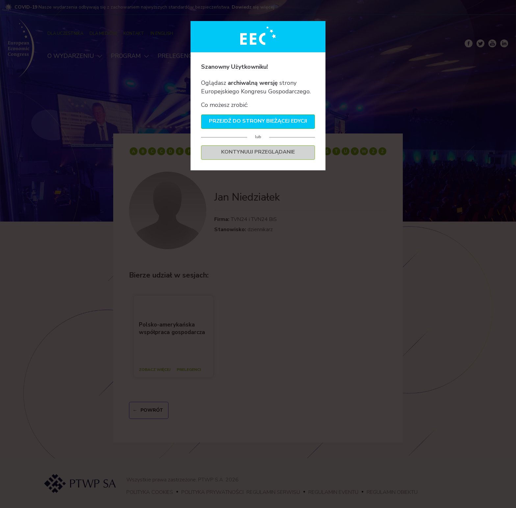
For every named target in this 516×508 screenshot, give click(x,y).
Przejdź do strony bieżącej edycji (258, 121)
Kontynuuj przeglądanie (258, 152)
